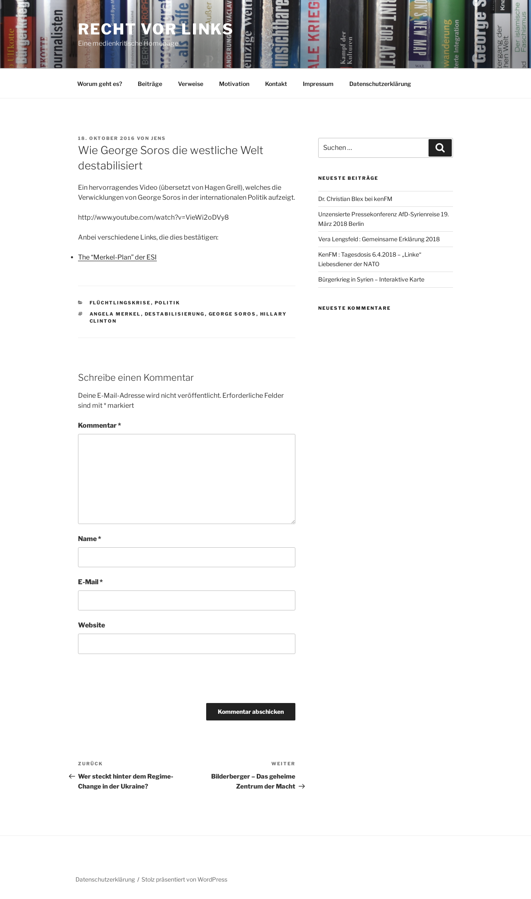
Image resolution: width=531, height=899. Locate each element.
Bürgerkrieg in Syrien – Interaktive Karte (371, 279)
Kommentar (99, 425)
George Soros (232, 314)
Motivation (234, 83)
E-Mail (90, 582)
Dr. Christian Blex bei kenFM (355, 198)
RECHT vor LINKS (156, 29)
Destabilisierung (175, 314)
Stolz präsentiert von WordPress (184, 879)
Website (91, 625)
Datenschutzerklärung (380, 83)
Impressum (318, 83)
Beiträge (150, 83)
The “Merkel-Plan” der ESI (117, 257)
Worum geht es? (99, 83)
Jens (158, 138)
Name (89, 539)
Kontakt (276, 83)
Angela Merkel (115, 314)
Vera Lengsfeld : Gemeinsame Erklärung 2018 (379, 239)
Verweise (190, 83)
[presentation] (135, 678)
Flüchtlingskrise (120, 303)
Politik (167, 303)
